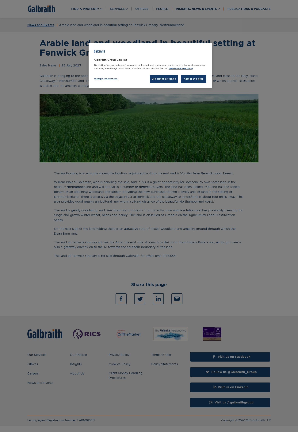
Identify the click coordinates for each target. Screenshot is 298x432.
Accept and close (193, 79)
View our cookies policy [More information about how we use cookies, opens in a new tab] (181, 68)
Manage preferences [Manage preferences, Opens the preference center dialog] (105, 78)
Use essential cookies (164, 79)
